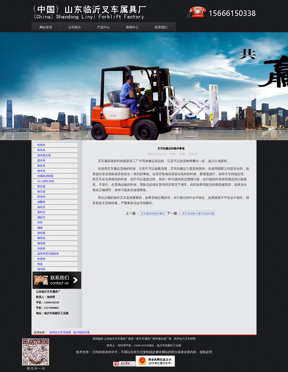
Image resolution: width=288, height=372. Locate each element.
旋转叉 (41, 207)
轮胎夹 (41, 258)
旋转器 (41, 232)
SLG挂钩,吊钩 (45, 181)
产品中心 (103, 27)
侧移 (40, 227)
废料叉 (41, 212)
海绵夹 (41, 269)
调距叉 (41, 217)
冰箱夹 (41, 248)
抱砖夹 (41, 165)
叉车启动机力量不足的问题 (198, 213)
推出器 (41, 191)
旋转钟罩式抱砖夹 (48, 253)
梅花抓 (41, 243)
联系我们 (161, 27)
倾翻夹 (41, 201)
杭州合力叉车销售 (60, 332)
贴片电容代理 (81, 332)
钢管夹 (41, 238)
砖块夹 (41, 150)
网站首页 (46, 27)
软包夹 (41, 196)
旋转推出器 (44, 155)
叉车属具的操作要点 (153, 213)
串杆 (40, 222)
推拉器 (41, 186)
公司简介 (74, 27)
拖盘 (40, 264)
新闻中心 (132, 27)
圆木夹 (41, 160)
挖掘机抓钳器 (45, 176)
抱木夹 (41, 170)
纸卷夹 (41, 145)
